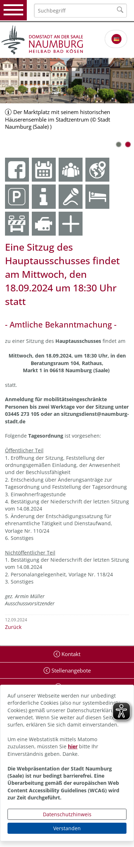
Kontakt (70, 654)
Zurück (13, 627)
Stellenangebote (70, 670)
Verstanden (67, 828)
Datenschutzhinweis (67, 814)
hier (73, 746)
